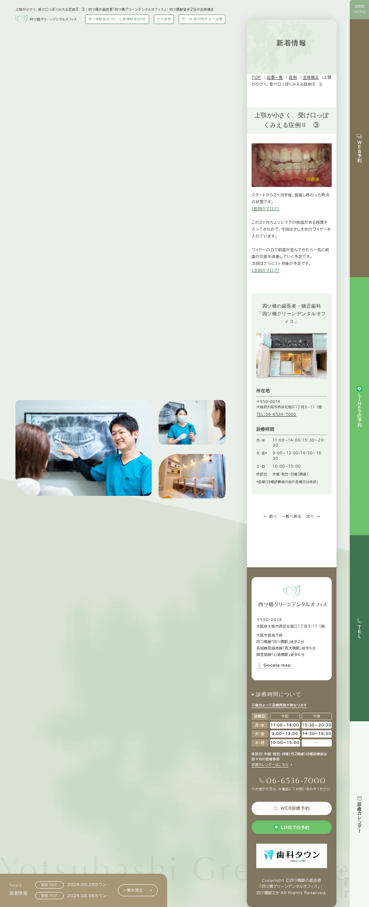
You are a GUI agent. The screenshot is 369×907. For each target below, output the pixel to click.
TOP (256, 77)
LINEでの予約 (291, 827)
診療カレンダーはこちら (270, 764)
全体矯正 (311, 77)
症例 (293, 77)
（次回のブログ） (265, 270)
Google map (273, 665)
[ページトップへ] (344, 884)
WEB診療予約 (291, 808)
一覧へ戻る (291, 516)
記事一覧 (275, 77)
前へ (270, 516)
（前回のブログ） (265, 208)
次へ (313, 516)
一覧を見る (137, 890)
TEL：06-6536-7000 (276, 414)
